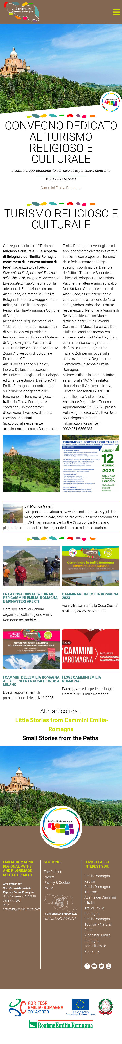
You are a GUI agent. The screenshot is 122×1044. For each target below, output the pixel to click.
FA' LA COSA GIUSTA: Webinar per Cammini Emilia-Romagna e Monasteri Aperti (30, 597)
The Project (52, 872)
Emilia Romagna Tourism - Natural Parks (98, 924)
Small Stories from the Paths (60, 738)
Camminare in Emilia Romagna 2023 (90, 596)
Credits (49, 877)
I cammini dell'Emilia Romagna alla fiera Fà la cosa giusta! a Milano (31, 681)
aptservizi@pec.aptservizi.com (21, 909)
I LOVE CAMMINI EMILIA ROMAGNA (81, 679)
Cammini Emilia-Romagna (61, 188)
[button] (116, 12)
